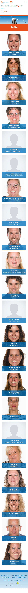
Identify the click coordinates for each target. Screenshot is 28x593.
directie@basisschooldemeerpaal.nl (9, 6)
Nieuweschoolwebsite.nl (17, 586)
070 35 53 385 (5, 2)
